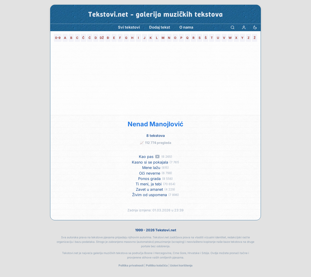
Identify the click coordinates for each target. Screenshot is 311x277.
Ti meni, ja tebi (149, 184)
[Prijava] (243, 27)
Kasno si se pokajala (150, 162)
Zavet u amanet (149, 189)
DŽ (102, 38)
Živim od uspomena (149, 195)
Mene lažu (151, 167)
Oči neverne (149, 173)
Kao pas (146, 156)
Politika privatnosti (131, 265)
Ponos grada (149, 178)
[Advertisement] (155, 79)
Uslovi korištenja (181, 265)
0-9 (57, 38)
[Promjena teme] (255, 27)
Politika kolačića (157, 265)
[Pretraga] (232, 27)
